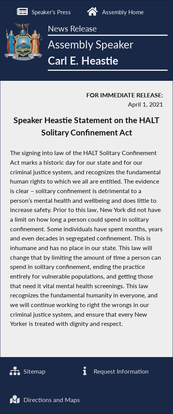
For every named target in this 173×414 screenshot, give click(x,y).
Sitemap (27, 371)
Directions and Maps (45, 400)
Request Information (113, 371)
